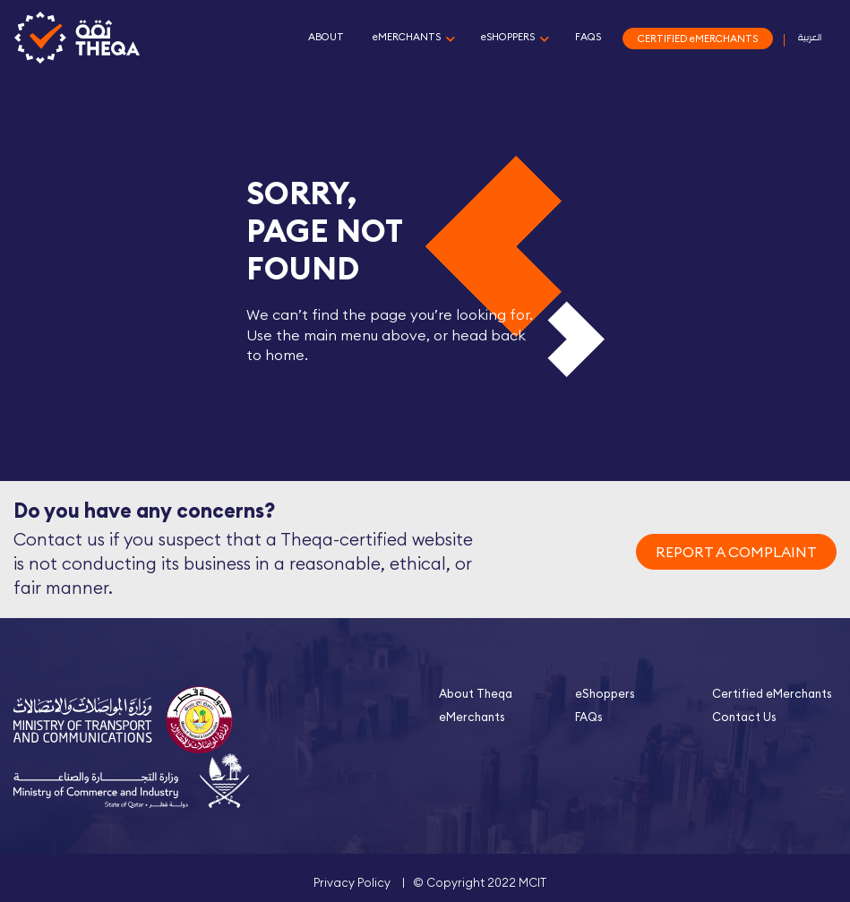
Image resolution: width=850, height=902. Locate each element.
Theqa (77, 38)
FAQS (588, 36)
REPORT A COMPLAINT (736, 552)
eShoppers (605, 693)
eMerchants (472, 716)
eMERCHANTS (407, 36)
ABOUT (326, 36)
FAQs (589, 716)
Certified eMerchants (772, 693)
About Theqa (475, 693)
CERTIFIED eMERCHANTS (698, 38)
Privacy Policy (352, 882)
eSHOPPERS (508, 36)
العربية (809, 37)
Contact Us (744, 716)
